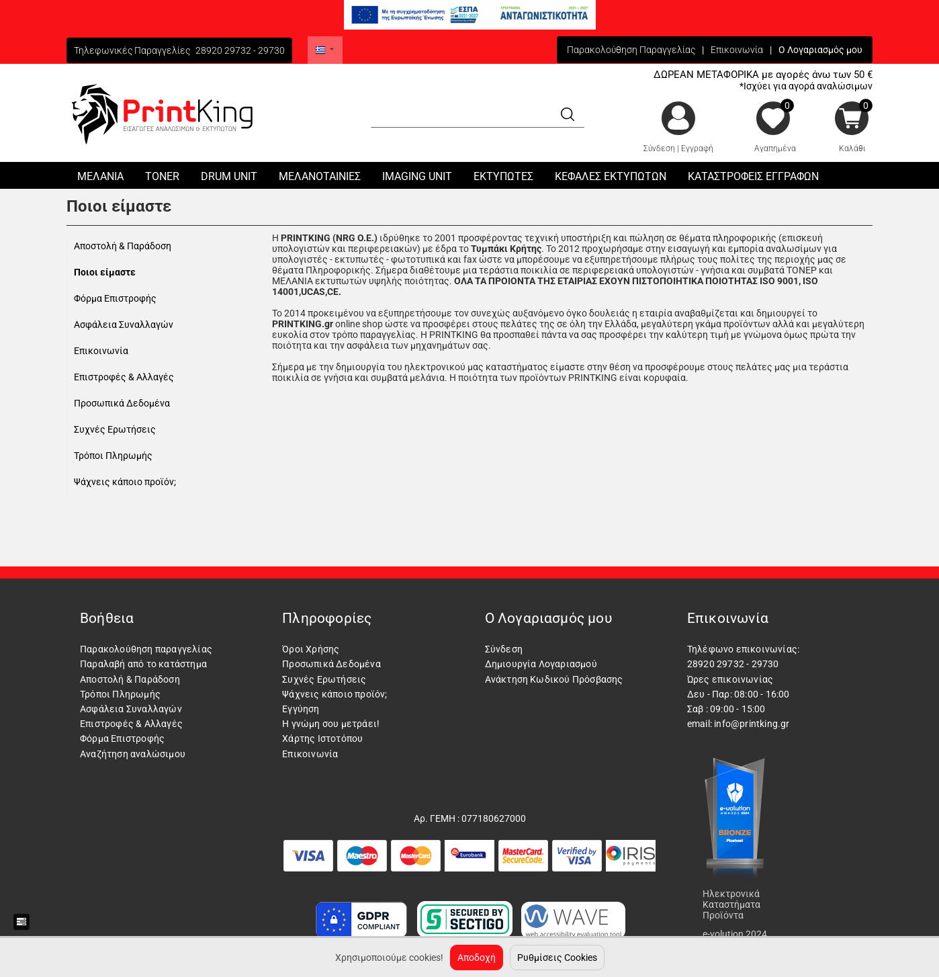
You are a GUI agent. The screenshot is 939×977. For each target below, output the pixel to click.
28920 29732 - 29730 (240, 50)
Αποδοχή (476, 957)
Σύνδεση (659, 148)
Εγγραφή (697, 148)
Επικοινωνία (737, 49)
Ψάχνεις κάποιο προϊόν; (125, 481)
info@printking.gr (751, 723)
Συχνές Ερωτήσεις (115, 429)
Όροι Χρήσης (310, 649)
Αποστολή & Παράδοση (122, 246)
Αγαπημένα (775, 148)
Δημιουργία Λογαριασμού (541, 664)
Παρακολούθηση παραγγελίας (146, 649)
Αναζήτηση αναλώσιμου (132, 754)
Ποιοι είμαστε (105, 272)
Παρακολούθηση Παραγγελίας (631, 49)
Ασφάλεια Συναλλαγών (123, 324)
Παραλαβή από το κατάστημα (143, 664)
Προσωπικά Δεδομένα (122, 403)
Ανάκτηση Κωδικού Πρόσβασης (554, 679)
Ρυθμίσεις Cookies (557, 957)
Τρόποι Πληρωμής (113, 455)
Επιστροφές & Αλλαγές (124, 377)
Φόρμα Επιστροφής (115, 298)
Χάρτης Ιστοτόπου (322, 738)
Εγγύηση (300, 709)
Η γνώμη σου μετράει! (330, 723)
